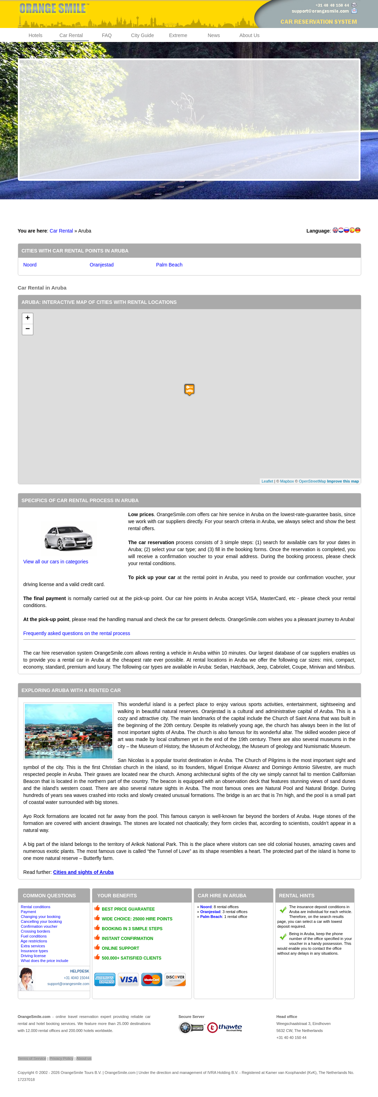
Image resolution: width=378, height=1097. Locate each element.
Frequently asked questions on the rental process (76, 633)
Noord (30, 265)
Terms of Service (32, 1058)
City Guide (142, 35)
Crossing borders (35, 931)
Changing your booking (40, 916)
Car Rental (71, 35)
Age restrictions (34, 941)
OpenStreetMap (312, 481)
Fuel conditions (34, 936)
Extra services (33, 946)
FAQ (107, 35)
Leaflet (267, 481)
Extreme (178, 35)
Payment (28, 912)
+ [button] (27, 318)
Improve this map (343, 481)
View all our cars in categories (55, 561)
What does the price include (45, 961)
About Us (250, 35)
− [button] (27, 329)
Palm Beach (169, 265)
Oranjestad (102, 265)
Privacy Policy (61, 1058)
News (214, 35)
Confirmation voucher (39, 926)
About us (83, 1058)
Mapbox (287, 481)
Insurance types (34, 951)
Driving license (33, 956)
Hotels (36, 35)
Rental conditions (35, 907)
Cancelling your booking (41, 921)
